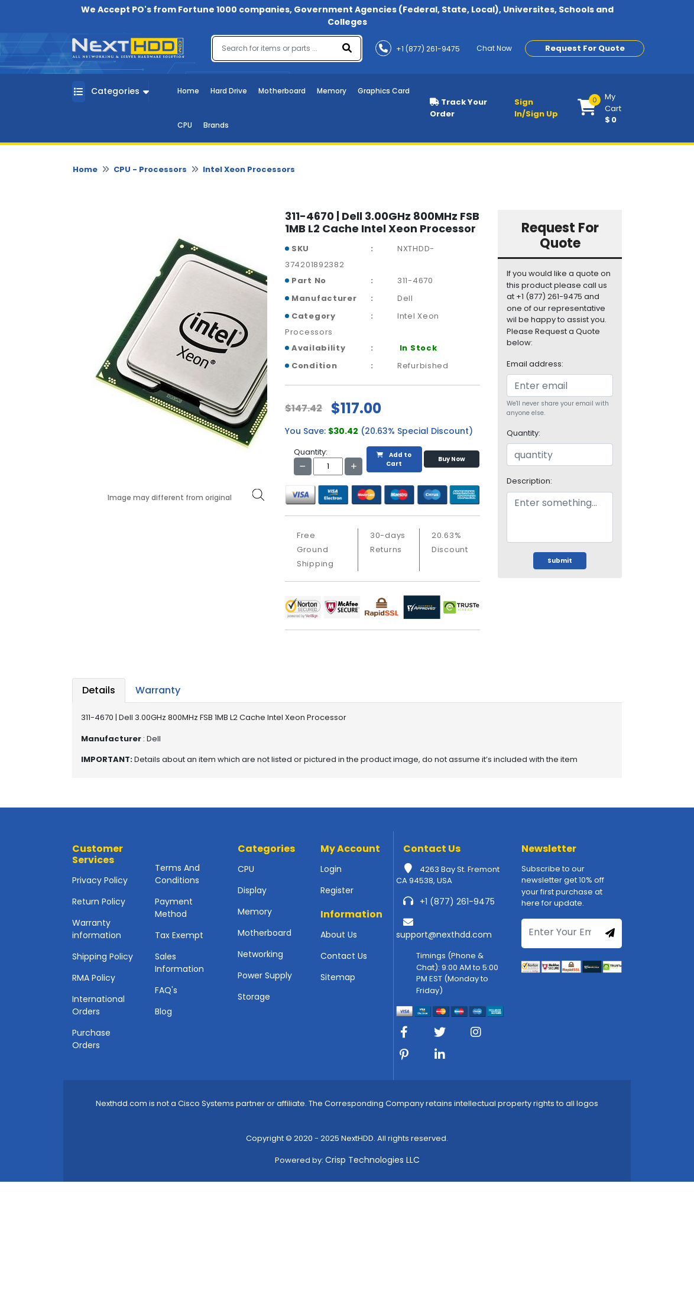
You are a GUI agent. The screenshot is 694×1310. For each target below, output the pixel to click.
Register (337, 890)
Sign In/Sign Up (536, 107)
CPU (184, 125)
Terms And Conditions (177, 874)
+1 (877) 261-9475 (457, 901)
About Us (338, 935)
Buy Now (451, 459)
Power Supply (265, 975)
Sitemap (337, 977)
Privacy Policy (100, 880)
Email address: (535, 363)
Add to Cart (394, 459)
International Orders (98, 1005)
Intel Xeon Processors (249, 169)
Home (188, 91)
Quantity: (523, 433)
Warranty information (96, 929)
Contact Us (343, 956)
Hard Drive (228, 91)
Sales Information (179, 963)
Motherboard (282, 91)
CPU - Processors (150, 169)
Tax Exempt (179, 935)
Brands (216, 125)
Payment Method (174, 908)
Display (252, 890)
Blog (163, 1011)
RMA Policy (93, 978)
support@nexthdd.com (444, 935)
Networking (260, 954)
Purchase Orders (91, 1039)
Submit (559, 560)
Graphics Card (384, 91)
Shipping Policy (102, 956)
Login (331, 869)
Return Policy (98, 901)
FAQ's (166, 990)
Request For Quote (585, 48)
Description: (529, 481)
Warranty (157, 690)
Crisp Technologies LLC (372, 1160)
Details (98, 690)
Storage (254, 997)
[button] (600, 108)
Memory (331, 91)
